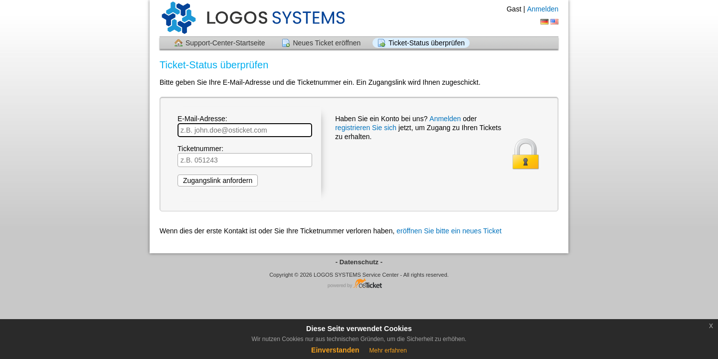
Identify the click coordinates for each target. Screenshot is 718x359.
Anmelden (542, 9)
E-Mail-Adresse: (245, 126)
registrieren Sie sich (365, 128)
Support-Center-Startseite (225, 43)
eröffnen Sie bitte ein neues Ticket (449, 231)
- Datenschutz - (359, 262)
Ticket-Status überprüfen (426, 43)
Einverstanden (335, 350)
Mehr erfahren (388, 350)
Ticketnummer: (245, 156)
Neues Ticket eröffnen (326, 43)
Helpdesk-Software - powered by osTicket (359, 284)
